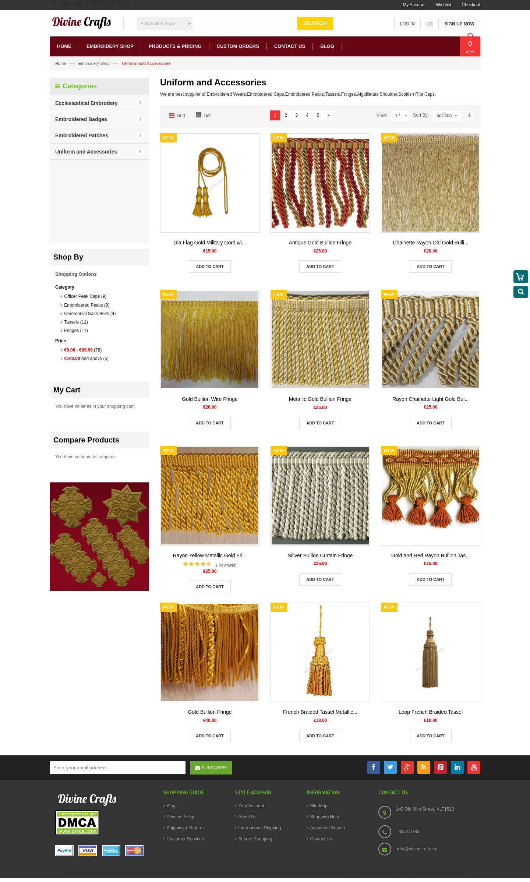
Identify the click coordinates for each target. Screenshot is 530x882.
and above (86, 358)
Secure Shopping (255, 839)
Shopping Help (324, 816)
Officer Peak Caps (85, 296)
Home (60, 63)
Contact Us (321, 839)
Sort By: (421, 115)
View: (382, 115)
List (207, 115)
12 (401, 116)
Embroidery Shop (94, 63)
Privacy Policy (180, 816)
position (444, 115)
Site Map (319, 805)
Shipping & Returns (186, 827)
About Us (248, 816)
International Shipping (260, 827)
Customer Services (185, 839)
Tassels (76, 322)
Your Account (251, 805)
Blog (171, 805)
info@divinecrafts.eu (417, 848)
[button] (99, 103)
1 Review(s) (225, 565)
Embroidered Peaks (86, 305)
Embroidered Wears (226, 94)
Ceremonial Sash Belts (90, 313)
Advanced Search (327, 827)
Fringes (76, 330)
